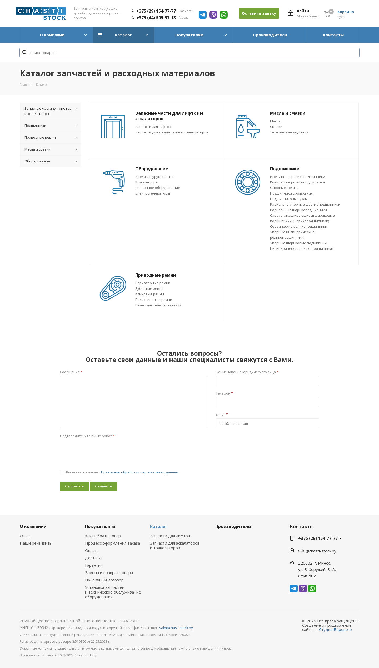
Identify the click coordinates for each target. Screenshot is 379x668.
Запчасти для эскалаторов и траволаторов (171, 132)
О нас (25, 535)
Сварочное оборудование (157, 187)
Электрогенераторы (152, 193)
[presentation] (100, 450)
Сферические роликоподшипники (298, 226)
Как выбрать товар (103, 535)
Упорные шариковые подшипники (299, 243)
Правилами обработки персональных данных (140, 472)
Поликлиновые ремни (153, 299)
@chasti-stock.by (321, 551)
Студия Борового (335, 629)
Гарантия (94, 565)
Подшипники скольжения (291, 193)
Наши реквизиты (36, 543)
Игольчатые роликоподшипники (297, 176)
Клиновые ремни (149, 294)
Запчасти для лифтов (153, 126)
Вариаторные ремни (152, 283)
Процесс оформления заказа (112, 543)
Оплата (92, 550)
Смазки (276, 126)
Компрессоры (146, 182)
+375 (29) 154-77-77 (156, 11)
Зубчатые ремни (149, 288)
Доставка (94, 557)
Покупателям (100, 526)
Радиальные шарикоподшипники (298, 209)
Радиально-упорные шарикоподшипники (305, 204)
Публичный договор (104, 579)
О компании (33, 526)
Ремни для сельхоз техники (158, 305)
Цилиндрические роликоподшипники (301, 248)
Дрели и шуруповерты (154, 176)
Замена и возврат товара (109, 572)
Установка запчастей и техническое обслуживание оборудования (113, 592)
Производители (233, 526)
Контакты (302, 527)
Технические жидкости (289, 132)
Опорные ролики (284, 187)
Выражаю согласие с (122, 472)
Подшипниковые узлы (289, 198)
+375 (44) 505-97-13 (156, 18)
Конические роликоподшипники (297, 182)
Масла (275, 121)
